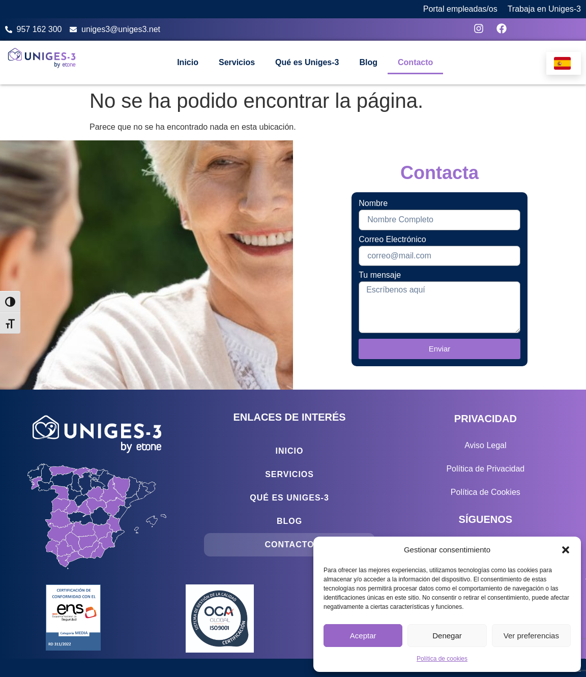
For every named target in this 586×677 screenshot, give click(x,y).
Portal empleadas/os (460, 9)
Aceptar (363, 635)
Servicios (237, 62)
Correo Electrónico (392, 240)
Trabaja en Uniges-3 (544, 9)
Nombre (373, 203)
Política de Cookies (485, 492)
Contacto (415, 62)
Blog (368, 62)
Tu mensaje (380, 275)
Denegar (447, 635)
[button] (566, 550)
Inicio (187, 62)
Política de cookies (442, 658)
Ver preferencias (531, 635)
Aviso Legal (485, 445)
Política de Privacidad (485, 468)
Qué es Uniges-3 (307, 62)
